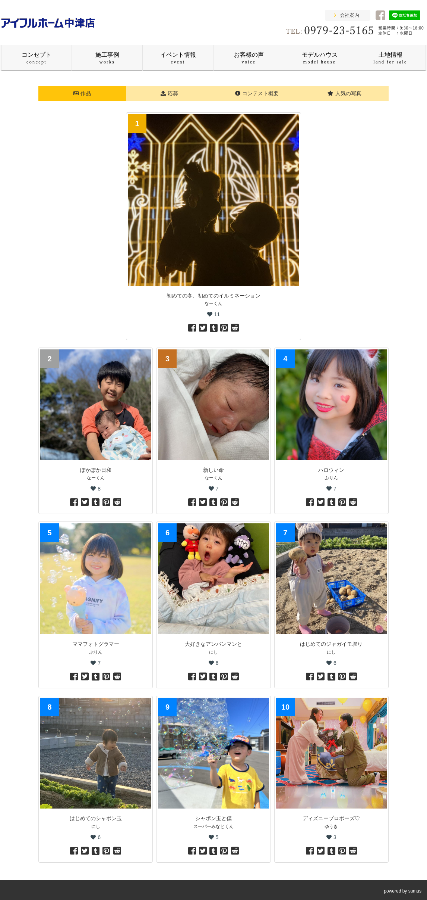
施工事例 (107, 58)
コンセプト (36, 58)
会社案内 (349, 15)
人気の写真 (344, 93)
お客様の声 (249, 58)
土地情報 (390, 58)
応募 (169, 93)
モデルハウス (320, 58)
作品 (82, 93)
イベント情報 (178, 58)
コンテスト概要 (257, 93)
